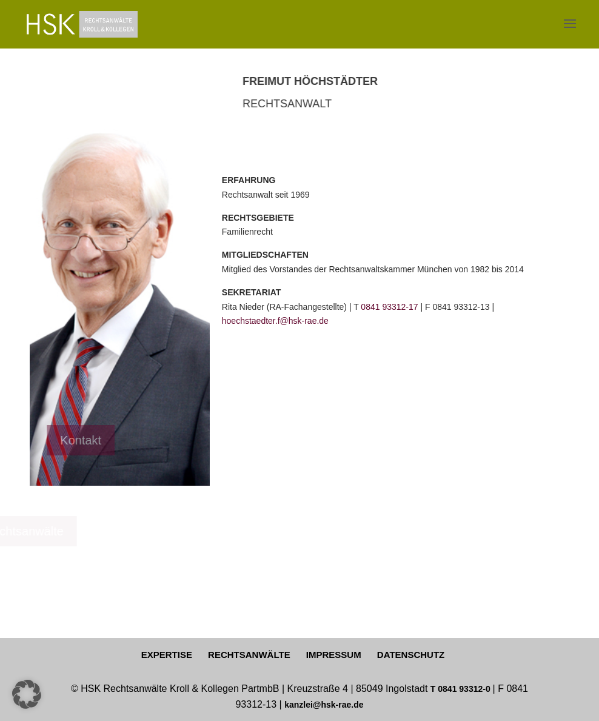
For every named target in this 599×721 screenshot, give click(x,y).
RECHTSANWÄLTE (249, 654)
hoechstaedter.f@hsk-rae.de (275, 321)
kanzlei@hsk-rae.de (323, 704)
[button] (26, 694)
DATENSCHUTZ (410, 654)
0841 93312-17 (389, 307)
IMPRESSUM (333, 654)
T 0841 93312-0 (461, 689)
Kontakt (46, 440)
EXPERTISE (166, 654)
